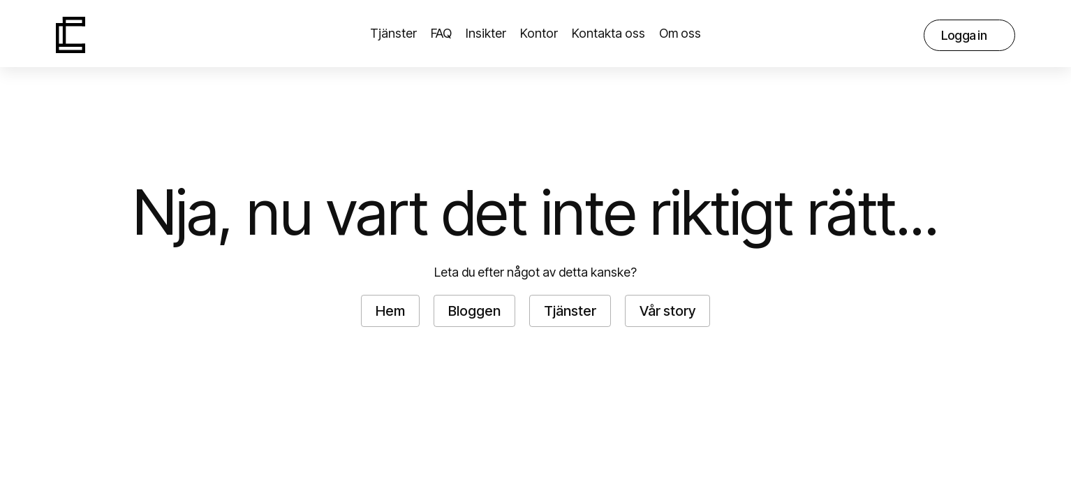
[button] (680, 35)
